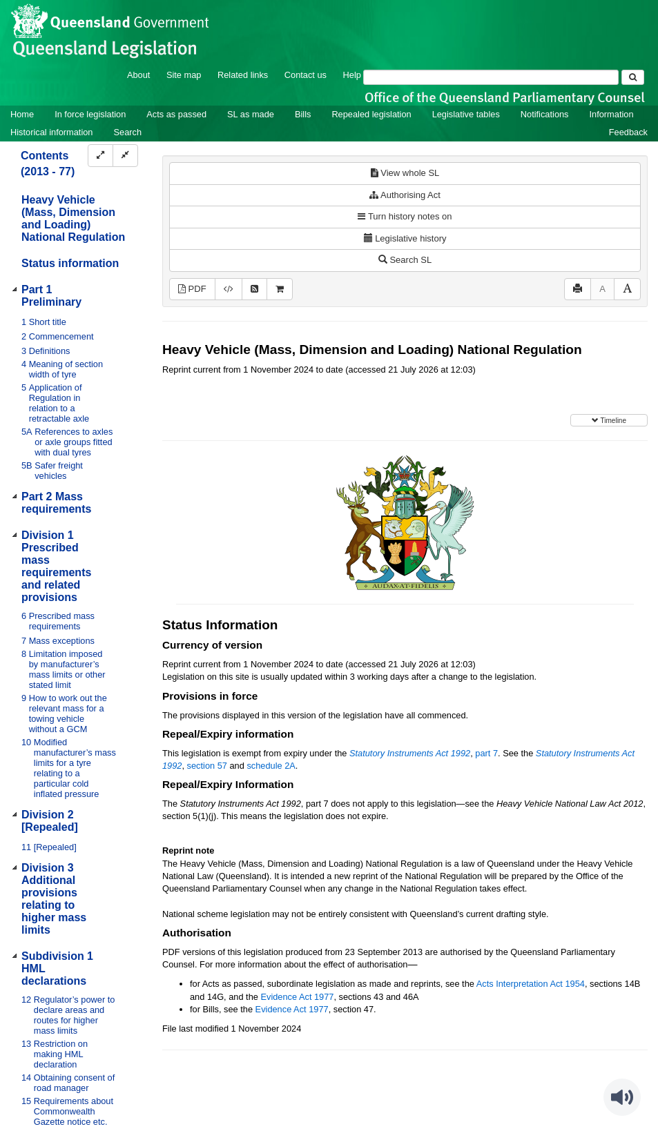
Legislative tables (466, 114)
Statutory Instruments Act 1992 (409, 753)
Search (127, 132)
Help (352, 75)
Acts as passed (176, 114)
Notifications (545, 114)
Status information (70, 263)
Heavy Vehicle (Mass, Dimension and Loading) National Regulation (73, 218)
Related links (242, 75)
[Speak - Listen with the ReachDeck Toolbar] (622, 1097)
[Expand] (100, 155)
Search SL (405, 260)
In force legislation (90, 114)
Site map (184, 75)
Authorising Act (405, 195)
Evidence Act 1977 (296, 997)
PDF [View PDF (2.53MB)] (192, 289)
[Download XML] (228, 289)
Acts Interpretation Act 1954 (530, 983)
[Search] (491, 77)
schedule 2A (270, 765)
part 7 (486, 753)
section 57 (207, 765)
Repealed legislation (371, 114)
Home (22, 114)
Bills (303, 114)
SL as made (250, 114)
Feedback (628, 132)
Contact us (305, 75)
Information (612, 114)
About (138, 75)
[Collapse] (125, 155)
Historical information (51, 132)
